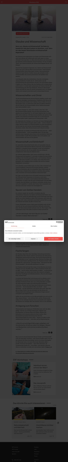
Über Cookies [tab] (54, 226)
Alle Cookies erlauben (53, 238)
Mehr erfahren (53, 232)
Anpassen (34, 238)
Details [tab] (34, 226)
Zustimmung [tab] (14, 226)
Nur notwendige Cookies (14, 238)
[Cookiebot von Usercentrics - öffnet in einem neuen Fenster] (57, 222)
